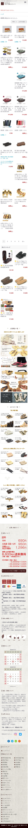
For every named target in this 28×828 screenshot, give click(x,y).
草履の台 (17, 767)
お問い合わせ (6, 816)
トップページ (6, 750)
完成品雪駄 (5, 767)
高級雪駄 (4, 764)
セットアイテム (6, 787)
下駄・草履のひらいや (22, 825)
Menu (25, 1)
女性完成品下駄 (19, 758)
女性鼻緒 (17, 762)
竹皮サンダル (6, 782)
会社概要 (4, 807)
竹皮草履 (4, 776)
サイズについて (6, 800)
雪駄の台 (4, 771)
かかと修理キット (7, 789)
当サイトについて (7, 809)
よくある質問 (6, 805)
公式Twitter (5, 819)
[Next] (23, 241)
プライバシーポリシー (8, 812)
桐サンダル (5, 778)
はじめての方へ (6, 798)
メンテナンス (6, 803)
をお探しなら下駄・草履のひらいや (10, 5)
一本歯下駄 (5, 773)
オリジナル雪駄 (6, 769)
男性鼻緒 (4, 762)
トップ (2, 14)
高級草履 (17, 764)
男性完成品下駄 (6, 758)
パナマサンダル (6, 780)
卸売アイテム (6, 785)
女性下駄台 (18, 760)
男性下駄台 (5, 760)
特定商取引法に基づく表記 (9, 814)
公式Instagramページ (8, 821)
